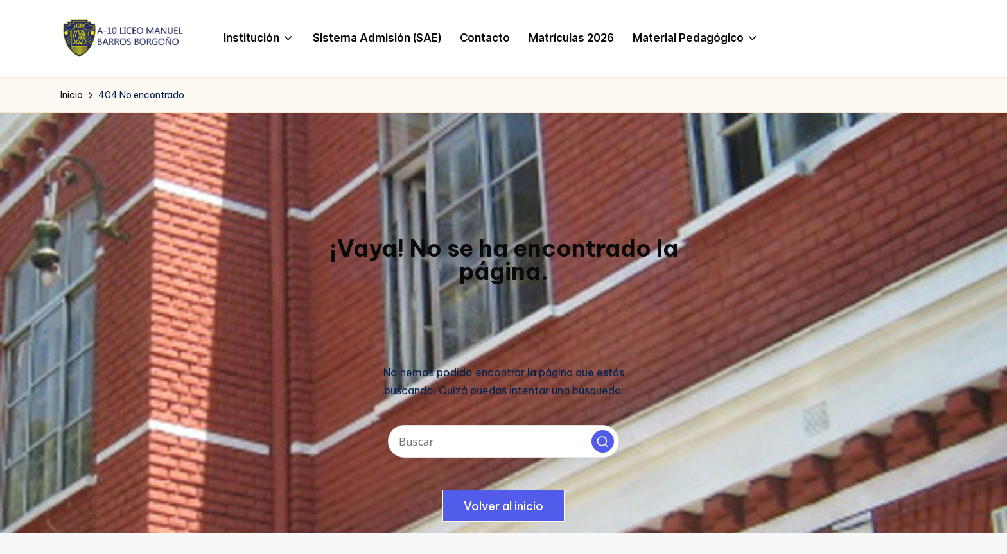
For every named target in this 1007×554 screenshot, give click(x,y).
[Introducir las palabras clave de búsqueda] (503, 441)
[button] (602, 441)
